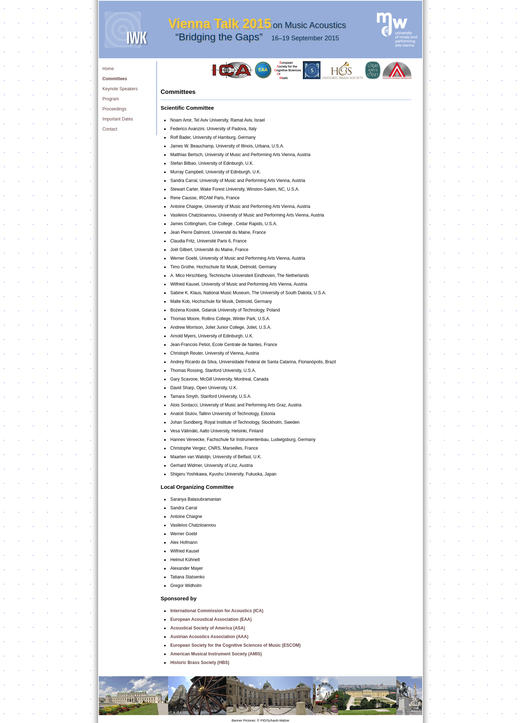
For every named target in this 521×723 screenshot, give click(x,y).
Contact (109, 129)
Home (108, 68)
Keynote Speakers (120, 88)
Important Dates (117, 119)
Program (110, 98)
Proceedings (114, 109)
